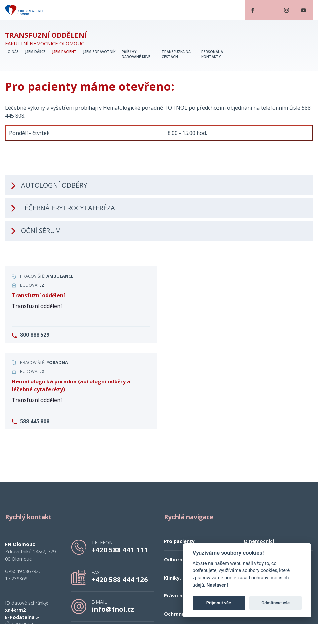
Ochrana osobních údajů (193, 527)
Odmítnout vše (275, 602)
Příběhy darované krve (136, 54)
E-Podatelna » (22, 531)
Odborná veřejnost (187, 473)
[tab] (159, 122)
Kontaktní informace (269, 527)
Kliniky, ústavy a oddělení (194, 491)
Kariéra (252, 473)
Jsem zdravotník (99, 51)
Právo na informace (188, 509)
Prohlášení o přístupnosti (274, 491)
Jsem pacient (64, 51)
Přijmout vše (218, 602)
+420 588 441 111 (119, 463)
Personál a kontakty (212, 54)
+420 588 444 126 (119, 493)
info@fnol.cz (112, 523)
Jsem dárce (35, 51)
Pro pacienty (179, 455)
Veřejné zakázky (263, 509)
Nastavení (217, 585)
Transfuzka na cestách (176, 54)
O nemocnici (259, 455)
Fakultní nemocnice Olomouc (46, 39)
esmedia (158, 607)
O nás (13, 51)
